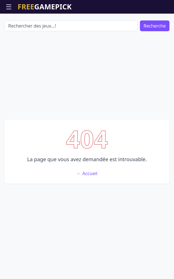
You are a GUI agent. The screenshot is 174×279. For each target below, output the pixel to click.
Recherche (155, 26)
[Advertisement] (87, 75)
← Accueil (87, 173)
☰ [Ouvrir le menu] (9, 6)
